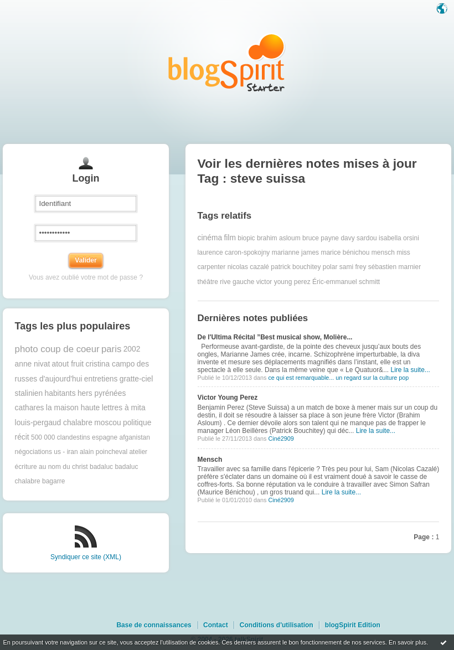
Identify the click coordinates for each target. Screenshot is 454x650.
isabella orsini (399, 238)
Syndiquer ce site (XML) (85, 557)
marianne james (295, 252)
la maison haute (73, 408)
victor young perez (283, 282)
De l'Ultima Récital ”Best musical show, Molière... (275, 337)
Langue (443, 9)
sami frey (353, 267)
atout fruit (68, 364)
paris (111, 349)
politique (137, 423)
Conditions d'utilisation (276, 625)
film (229, 238)
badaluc (101, 467)
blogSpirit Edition (352, 625)
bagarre (53, 481)
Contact (215, 625)
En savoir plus (407, 642)
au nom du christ (63, 467)
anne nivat (32, 364)
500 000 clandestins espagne (74, 437)
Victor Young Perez (228, 397)
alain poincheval (103, 452)
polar (330, 267)
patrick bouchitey (296, 267)
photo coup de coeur (57, 349)
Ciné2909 (280, 438)
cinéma (210, 238)
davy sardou (358, 238)
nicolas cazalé (248, 267)
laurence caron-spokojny (234, 252)
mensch (383, 252)
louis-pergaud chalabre (53, 423)
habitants (60, 393)
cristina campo (110, 364)
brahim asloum (279, 238)
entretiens (101, 379)
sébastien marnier (394, 267)
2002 (132, 349)
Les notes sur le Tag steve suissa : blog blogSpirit (227, 62)
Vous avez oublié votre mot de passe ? (86, 277)
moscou (107, 423)
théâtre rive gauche (226, 282)
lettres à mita (124, 408)
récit (22, 437)
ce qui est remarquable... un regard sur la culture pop (338, 377)
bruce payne (320, 238)
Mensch (210, 459)
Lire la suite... (410, 370)
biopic (246, 238)
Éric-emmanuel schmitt (346, 282)
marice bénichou (345, 252)
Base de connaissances (153, 625)
